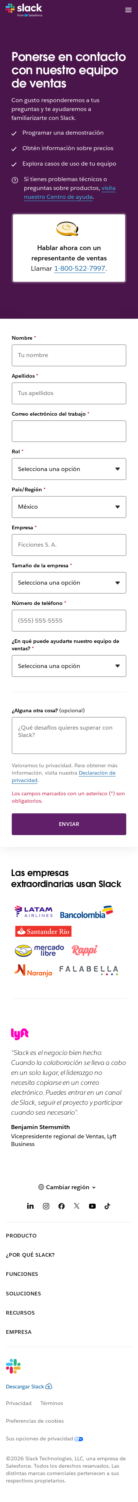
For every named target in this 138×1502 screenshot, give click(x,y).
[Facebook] (61, 1207)
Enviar (69, 824)
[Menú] (128, 10)
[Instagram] (46, 1207)
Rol (18, 451)
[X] (77, 1207)
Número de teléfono (39, 603)
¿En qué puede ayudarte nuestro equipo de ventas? (65, 645)
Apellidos (25, 376)
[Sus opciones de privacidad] (49, 1438)
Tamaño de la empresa (42, 565)
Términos (51, 1403)
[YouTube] (92, 1207)
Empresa (24, 527)
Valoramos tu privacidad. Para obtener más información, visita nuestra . (64, 773)
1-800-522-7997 (79, 268)
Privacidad (19, 1403)
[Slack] (24, 10)
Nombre (24, 338)
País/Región (29, 489)
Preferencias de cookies (35, 1421)
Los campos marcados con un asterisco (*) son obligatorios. (68, 797)
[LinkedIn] (30, 1207)
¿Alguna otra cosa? (48, 710)
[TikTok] (108, 1207)
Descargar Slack (29, 1386)
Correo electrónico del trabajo (50, 414)
